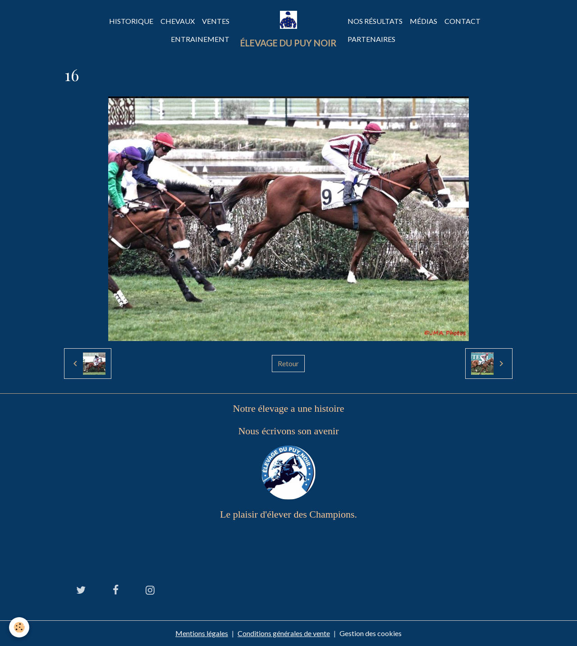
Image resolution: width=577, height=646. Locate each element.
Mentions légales (201, 633)
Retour (288, 363)
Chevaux (177, 21)
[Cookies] (19, 627)
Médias (423, 21)
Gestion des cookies (370, 633)
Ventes (215, 21)
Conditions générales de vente (284, 633)
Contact (462, 21)
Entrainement (200, 39)
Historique (131, 21)
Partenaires (371, 39)
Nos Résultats (375, 21)
